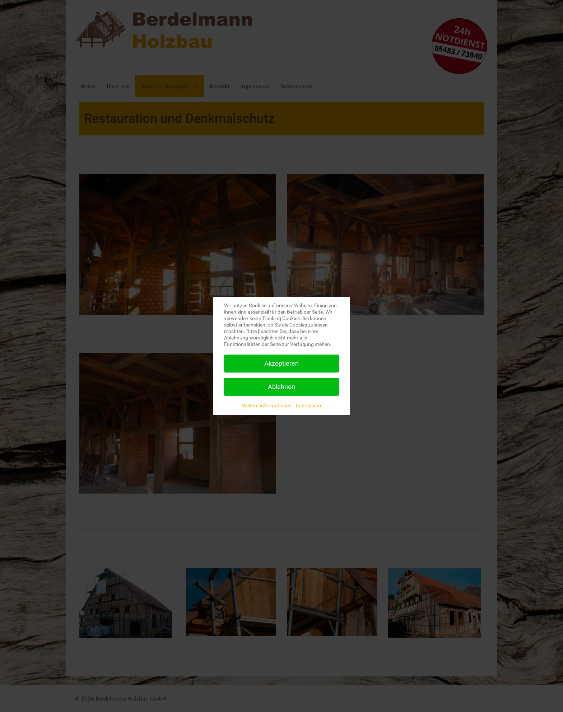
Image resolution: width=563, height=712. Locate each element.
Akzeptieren (281, 363)
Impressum (308, 405)
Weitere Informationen (267, 405)
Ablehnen (281, 386)
